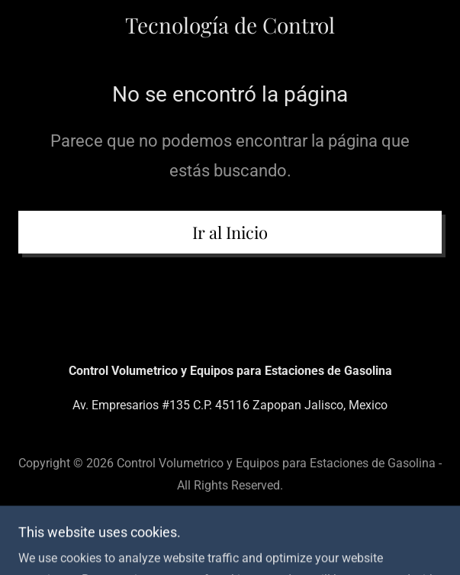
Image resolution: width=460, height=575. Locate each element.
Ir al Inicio (230, 232)
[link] (230, 25)
